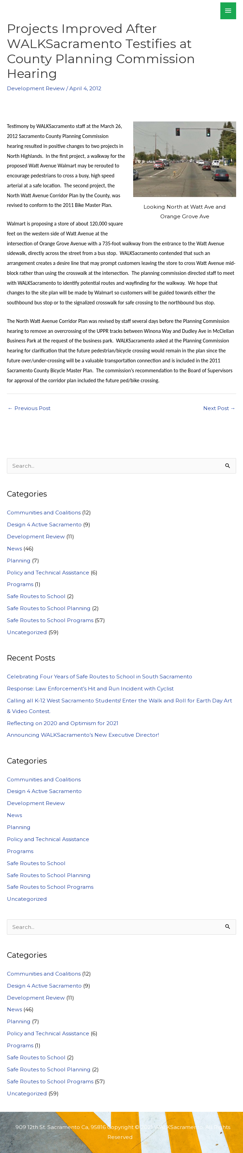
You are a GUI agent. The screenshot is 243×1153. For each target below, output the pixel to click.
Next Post (219, 408)
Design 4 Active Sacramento (44, 524)
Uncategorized (27, 632)
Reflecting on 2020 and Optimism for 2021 (62, 723)
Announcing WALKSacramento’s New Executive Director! (83, 735)
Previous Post (29, 408)
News (14, 548)
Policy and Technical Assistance (48, 572)
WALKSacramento (50, 10)
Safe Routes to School (36, 596)
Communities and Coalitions (44, 512)
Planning (19, 560)
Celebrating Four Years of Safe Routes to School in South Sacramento (99, 676)
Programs (20, 584)
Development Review (36, 88)
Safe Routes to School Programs (50, 620)
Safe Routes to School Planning (49, 608)
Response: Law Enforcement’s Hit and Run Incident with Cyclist (90, 688)
